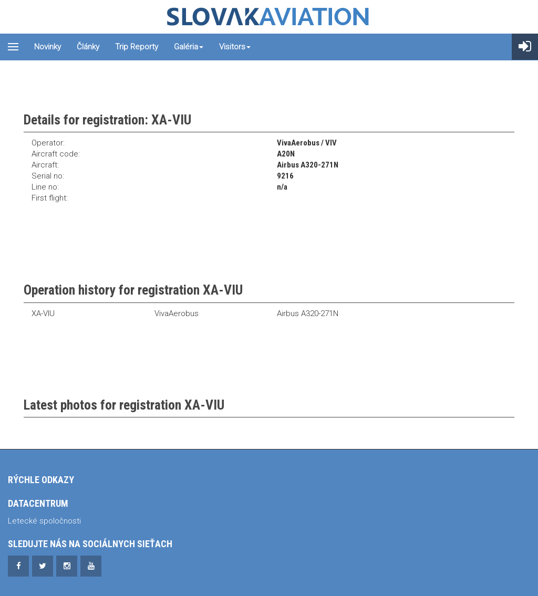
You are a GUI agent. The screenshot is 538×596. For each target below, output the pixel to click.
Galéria (188, 46)
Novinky (47, 46)
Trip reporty (136, 46)
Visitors (235, 46)
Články (88, 46)
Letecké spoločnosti (44, 521)
